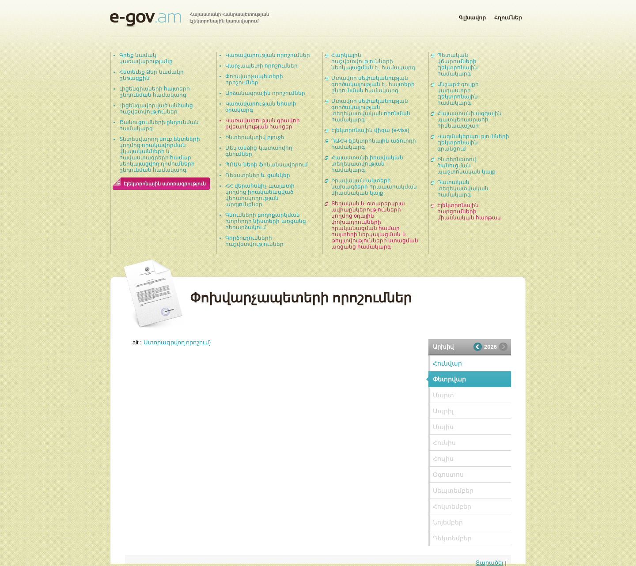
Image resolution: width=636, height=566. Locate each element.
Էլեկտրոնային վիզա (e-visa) (370, 130)
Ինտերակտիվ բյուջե (254, 137)
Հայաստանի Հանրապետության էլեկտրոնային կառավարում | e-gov (189, 20)
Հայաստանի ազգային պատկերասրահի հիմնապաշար (469, 119)
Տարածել (490, 562)
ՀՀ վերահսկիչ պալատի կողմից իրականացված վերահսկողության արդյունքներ (260, 195)
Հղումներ (508, 16)
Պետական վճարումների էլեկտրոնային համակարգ (457, 64)
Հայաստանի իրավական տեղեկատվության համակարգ (367, 164)
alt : (171, 342)
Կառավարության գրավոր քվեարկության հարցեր (262, 123)
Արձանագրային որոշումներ (265, 93)
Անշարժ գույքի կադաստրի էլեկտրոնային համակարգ (458, 93)
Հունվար (447, 363)
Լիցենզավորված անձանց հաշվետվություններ (156, 108)
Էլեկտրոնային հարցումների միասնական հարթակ (469, 211)
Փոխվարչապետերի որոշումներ (254, 79)
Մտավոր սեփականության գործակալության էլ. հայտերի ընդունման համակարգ (373, 84)
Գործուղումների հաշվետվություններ (254, 241)
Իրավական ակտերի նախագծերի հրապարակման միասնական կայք (374, 186)
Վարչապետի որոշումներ (261, 66)
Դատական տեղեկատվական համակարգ (462, 188)
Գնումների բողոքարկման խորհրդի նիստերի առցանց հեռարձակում (265, 221)
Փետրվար (449, 379)
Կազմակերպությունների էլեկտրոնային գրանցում (473, 142)
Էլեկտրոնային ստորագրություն (165, 183)
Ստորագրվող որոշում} (177, 342)
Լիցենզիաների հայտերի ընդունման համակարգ (154, 92)
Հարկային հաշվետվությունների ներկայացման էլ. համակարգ (373, 61)
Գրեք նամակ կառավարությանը (146, 58)
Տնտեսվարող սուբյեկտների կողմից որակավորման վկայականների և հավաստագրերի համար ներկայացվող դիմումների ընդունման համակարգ (159, 154)
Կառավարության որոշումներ (267, 55)
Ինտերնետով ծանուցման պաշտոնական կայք (466, 165)
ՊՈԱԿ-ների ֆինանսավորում (266, 165)
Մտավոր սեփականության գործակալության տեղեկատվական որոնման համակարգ (370, 110)
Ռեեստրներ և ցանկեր (257, 175)
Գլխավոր (472, 16)
